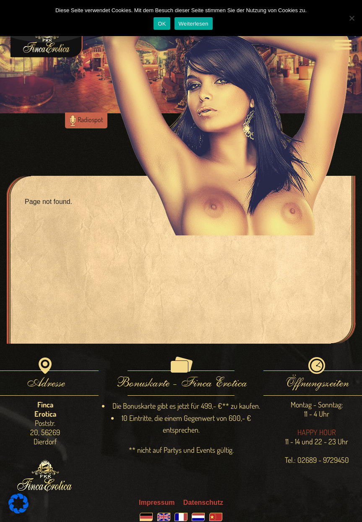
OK (162, 24)
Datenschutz (203, 502)
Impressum (156, 502)
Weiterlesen (193, 24)
